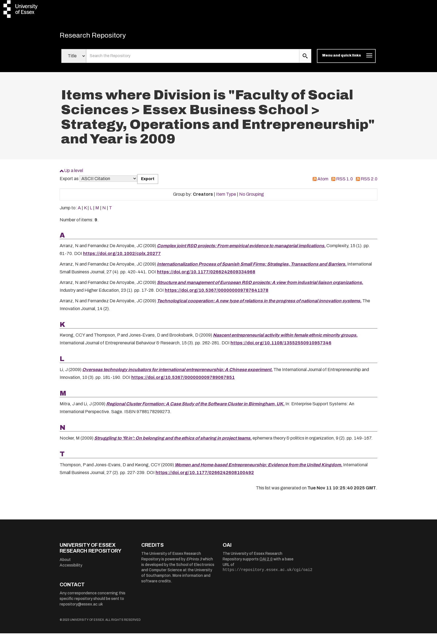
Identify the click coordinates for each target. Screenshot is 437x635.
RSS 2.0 (369, 180)
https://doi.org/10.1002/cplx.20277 (122, 255)
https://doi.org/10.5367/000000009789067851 (183, 379)
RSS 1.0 (344, 180)
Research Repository (99, 36)
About (65, 561)
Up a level (73, 172)
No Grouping (251, 196)
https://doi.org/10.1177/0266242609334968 (206, 273)
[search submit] (305, 58)
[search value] (192, 58)
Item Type (226, 196)
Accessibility (71, 567)
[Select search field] (73, 58)
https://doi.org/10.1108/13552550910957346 (280, 344)
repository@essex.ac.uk (81, 606)
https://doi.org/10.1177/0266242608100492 (205, 474)
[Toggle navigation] (346, 58)
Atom (322, 180)
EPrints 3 (194, 561)
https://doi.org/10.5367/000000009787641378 (216, 292)
